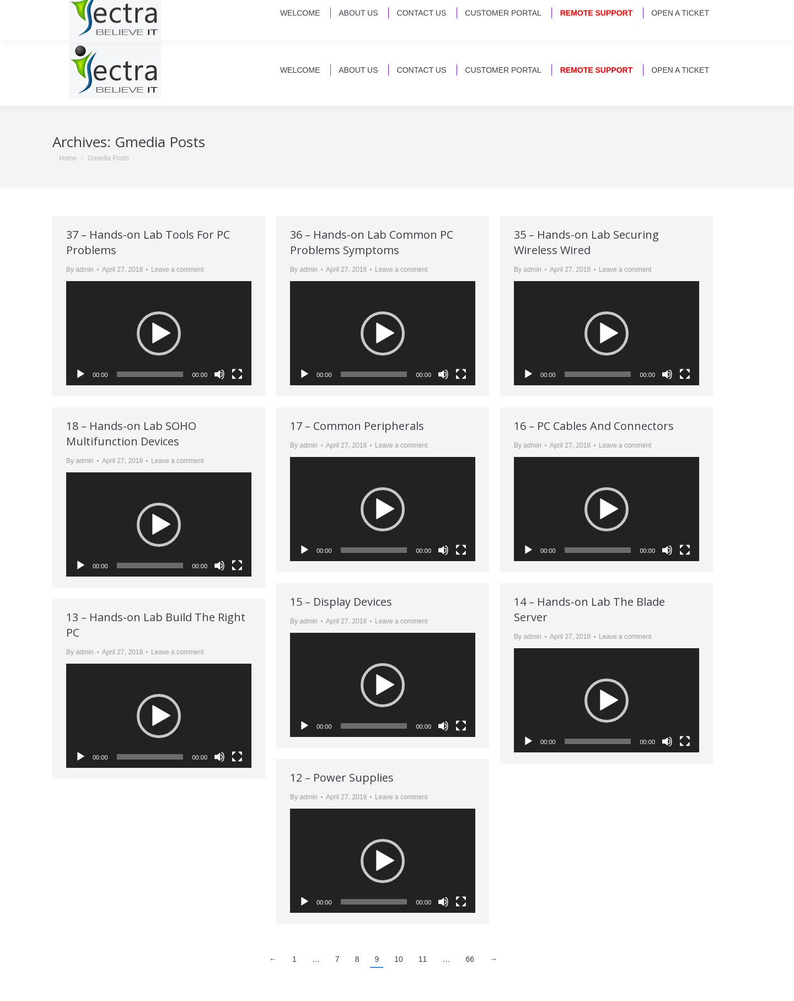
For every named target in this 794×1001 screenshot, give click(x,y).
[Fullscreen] (237, 374)
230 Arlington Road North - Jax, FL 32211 (534, 16)
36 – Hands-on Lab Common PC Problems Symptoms (371, 242)
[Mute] (219, 374)
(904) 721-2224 (132, 16)
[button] (159, 333)
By (80, 269)
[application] (158, 333)
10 (398, 959)
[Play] (80, 374)
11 (423, 959)
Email (75, 16)
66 (469, 959)
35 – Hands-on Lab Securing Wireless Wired (586, 242)
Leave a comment (177, 269)
